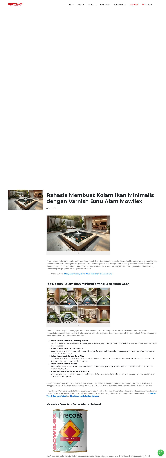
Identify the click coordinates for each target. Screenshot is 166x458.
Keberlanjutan (120, 5)
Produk (81, 5)
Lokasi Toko (105, 5)
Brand (69, 5)
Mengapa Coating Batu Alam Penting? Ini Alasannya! (88, 274)
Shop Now (134, 5)
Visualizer (92, 5)
